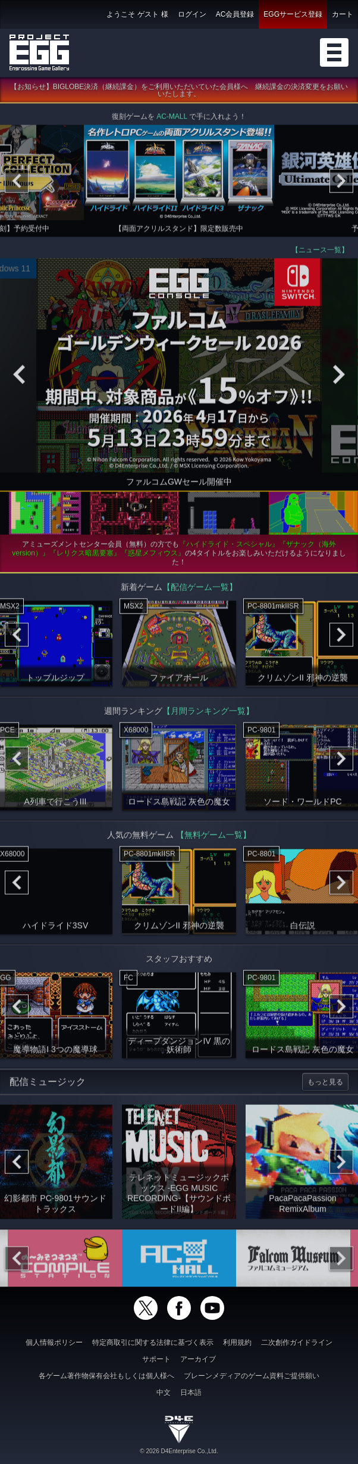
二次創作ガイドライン (296, 1342)
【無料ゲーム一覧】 (213, 838)
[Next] (341, 184)
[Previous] (17, 184)
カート (342, 14)
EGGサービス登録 (292, 14)
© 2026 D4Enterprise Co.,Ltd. (179, 1451)
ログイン (192, 14)
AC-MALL (171, 120)
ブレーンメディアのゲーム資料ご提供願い (251, 1375)
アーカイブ (198, 1359)
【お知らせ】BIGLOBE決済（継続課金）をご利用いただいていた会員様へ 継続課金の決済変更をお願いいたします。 (179, 93)
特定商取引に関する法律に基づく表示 (152, 1342)
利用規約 (237, 1342)
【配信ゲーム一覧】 (199, 590)
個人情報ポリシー (54, 1342)
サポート (156, 1359)
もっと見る (325, 1085)
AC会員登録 (235, 14)
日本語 (191, 1392)
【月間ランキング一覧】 (208, 714)
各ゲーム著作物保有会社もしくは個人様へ (106, 1375)
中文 (163, 1392)
